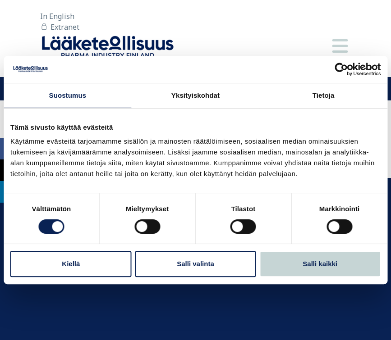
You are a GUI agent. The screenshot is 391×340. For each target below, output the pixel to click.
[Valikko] (340, 46)
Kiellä (71, 263)
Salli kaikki (320, 263)
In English (57, 16)
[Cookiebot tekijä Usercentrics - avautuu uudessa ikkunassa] (341, 69)
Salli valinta (195, 263)
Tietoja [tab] (324, 95)
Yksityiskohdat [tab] (195, 95)
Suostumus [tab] (68, 95)
